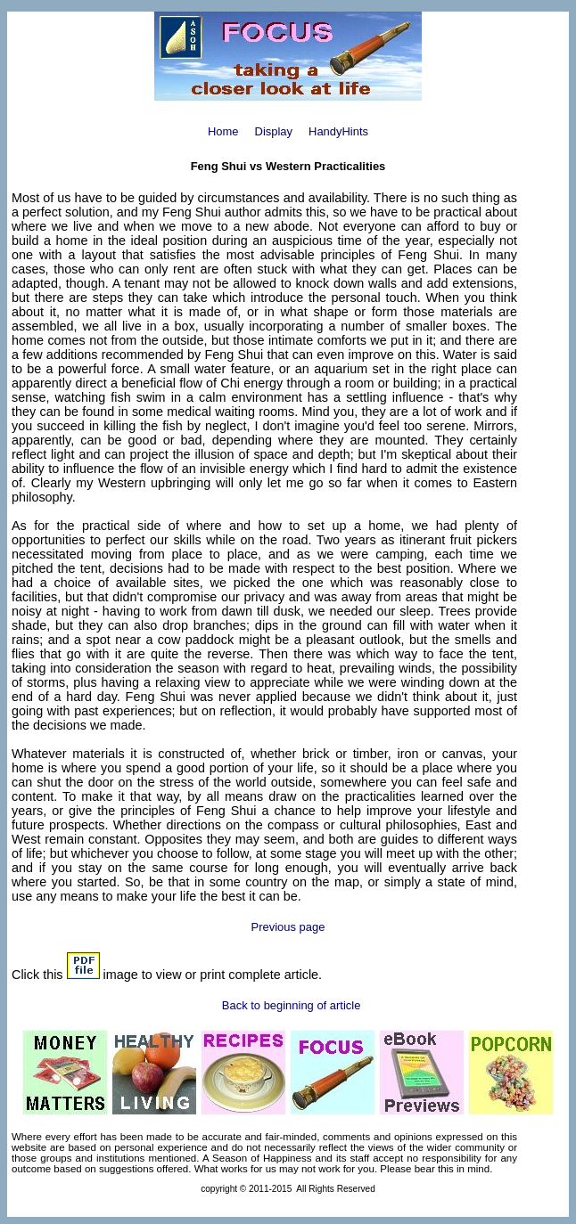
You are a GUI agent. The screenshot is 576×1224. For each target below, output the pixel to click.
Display (273, 131)
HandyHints (338, 131)
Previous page (288, 927)
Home (223, 131)
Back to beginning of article (291, 1005)
